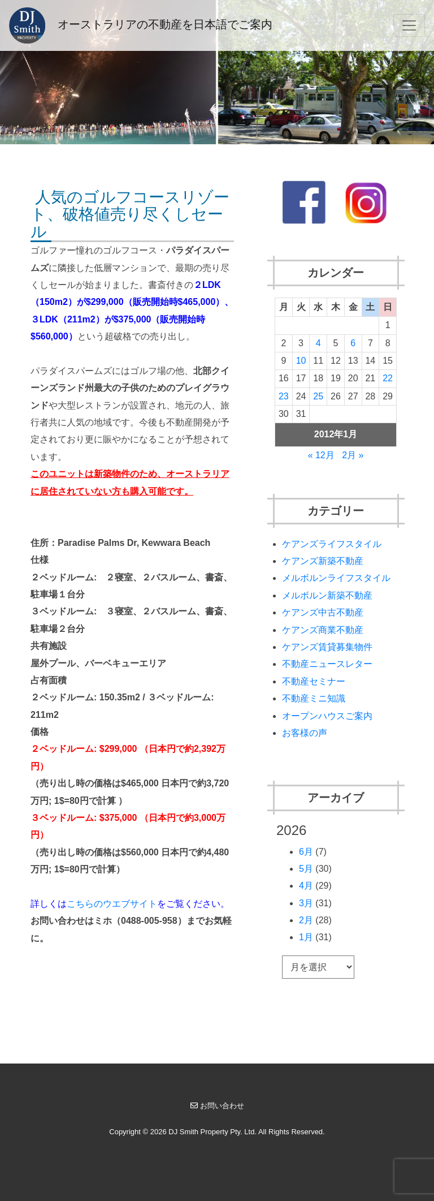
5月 (306, 868)
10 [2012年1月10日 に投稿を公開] (301, 360)
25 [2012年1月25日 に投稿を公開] (318, 396)
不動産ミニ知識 (313, 698)
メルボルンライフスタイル (336, 578)
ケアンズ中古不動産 (322, 612)
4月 (306, 885)
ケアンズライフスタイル (331, 544)
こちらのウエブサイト (112, 904)
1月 (306, 937)
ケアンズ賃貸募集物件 (327, 647)
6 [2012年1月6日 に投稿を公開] (352, 343)
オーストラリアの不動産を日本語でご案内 (140, 25)
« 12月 (321, 455)
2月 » (352, 455)
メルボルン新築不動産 (327, 595)
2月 (306, 920)
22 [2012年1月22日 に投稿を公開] (388, 378)
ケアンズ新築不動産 (322, 561)
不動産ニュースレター (327, 664)
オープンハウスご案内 (327, 716)
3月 (306, 903)
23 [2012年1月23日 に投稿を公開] (284, 396)
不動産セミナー (313, 681)
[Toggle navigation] (409, 25)
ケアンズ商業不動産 (322, 630)
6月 (306, 851)
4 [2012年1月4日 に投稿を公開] (318, 343)
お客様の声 (304, 733)
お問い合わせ (217, 1105)
